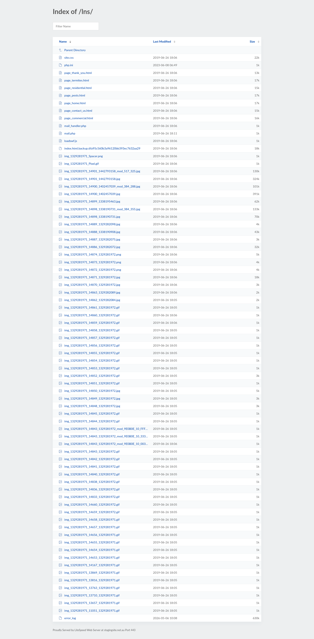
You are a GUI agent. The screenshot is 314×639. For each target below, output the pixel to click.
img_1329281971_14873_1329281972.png (90, 262)
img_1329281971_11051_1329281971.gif (89, 610)
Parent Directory (72, 50)
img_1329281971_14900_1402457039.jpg (89, 194)
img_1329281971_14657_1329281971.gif (89, 527)
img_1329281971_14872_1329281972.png (90, 269)
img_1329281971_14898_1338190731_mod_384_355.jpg (99, 209)
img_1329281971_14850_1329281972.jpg (89, 390)
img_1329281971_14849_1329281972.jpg (89, 398)
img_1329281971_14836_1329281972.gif (89, 489)
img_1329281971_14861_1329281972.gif (89, 307)
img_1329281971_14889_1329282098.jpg (89, 224)
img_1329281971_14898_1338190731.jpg (89, 216)
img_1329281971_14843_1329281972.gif (89, 451)
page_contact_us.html (75, 110)
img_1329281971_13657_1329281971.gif (89, 603)
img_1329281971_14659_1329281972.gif (89, 512)
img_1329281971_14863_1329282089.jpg (89, 292)
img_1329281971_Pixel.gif (79, 163)
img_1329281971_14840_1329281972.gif (89, 474)
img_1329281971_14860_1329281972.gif (89, 315)
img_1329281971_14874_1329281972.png (90, 254)
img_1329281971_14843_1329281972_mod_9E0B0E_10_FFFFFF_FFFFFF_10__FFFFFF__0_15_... (104, 428)
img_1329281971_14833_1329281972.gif (89, 497)
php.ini (66, 65)
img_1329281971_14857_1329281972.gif (89, 337)
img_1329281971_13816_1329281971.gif (89, 580)
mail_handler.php (72, 126)
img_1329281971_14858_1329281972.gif (89, 330)
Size (252, 41)
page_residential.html (75, 88)
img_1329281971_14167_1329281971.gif (89, 565)
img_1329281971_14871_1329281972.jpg (89, 277)
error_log (67, 618)
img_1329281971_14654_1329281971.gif (89, 550)
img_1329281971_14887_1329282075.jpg (89, 239)
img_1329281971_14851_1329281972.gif (89, 383)
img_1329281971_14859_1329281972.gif (89, 322)
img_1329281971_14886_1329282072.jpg (89, 247)
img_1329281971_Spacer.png (81, 156)
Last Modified (162, 41)
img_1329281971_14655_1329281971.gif (89, 542)
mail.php (67, 133)
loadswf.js (68, 141)
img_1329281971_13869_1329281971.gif (89, 572)
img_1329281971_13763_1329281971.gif (89, 588)
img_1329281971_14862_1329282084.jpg (89, 300)
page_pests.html (72, 95)
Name (63, 41)
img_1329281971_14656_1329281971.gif (89, 535)
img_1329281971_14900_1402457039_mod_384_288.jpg (99, 186)
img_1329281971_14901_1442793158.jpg (89, 179)
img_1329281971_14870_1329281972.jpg (89, 284)
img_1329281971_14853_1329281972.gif (89, 368)
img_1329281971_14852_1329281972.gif (89, 375)
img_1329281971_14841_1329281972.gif (89, 466)
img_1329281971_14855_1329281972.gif (89, 353)
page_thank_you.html (75, 73)
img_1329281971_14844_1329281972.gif (89, 421)
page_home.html (72, 103)
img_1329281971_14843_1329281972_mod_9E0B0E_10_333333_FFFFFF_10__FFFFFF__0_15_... (104, 436)
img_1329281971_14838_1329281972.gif (89, 481)
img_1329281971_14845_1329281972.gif (89, 413)
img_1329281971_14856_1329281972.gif (89, 345)
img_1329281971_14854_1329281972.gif (89, 360)
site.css (66, 57)
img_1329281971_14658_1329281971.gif (89, 519)
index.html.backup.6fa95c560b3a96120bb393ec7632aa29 (99, 148)
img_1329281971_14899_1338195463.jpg (89, 201)
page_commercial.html (76, 118)
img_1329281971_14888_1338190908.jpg (89, 232)
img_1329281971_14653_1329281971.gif (89, 557)
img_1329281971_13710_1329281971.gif (89, 595)
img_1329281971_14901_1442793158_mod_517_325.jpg (99, 171)
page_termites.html (74, 80)
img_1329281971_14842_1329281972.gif (89, 459)
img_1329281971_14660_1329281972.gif (89, 504)
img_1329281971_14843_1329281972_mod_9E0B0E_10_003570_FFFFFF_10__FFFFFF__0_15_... (104, 443)
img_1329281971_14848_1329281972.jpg (89, 406)
